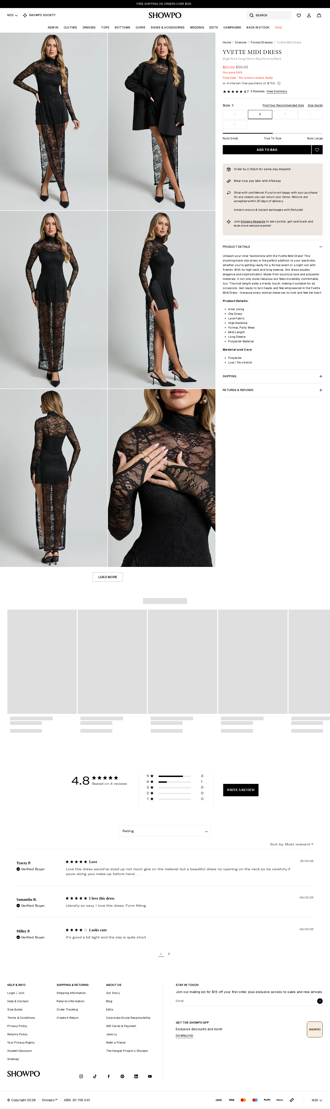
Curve (140, 27)
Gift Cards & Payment (121, 1026)
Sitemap (13, 1059)
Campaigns (232, 27)
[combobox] (165, 830)
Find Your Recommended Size (283, 105)
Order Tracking (67, 1009)
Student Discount (19, 1051)
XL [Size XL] (235, 124)
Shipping (273, 376)
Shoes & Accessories (167, 27)
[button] (175, 777)
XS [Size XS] (235, 114)
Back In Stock (258, 27)
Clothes (70, 27)
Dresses (89, 27)
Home (227, 42)
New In (53, 27)
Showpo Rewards (253, 221)
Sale (278, 27)
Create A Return (68, 1018)
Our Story (113, 993)
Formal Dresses (262, 42)
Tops (105, 27)
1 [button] (161, 953)
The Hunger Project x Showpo (127, 1051)
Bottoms (122, 27)
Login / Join (15, 993)
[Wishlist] (298, 15)
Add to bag (267, 150)
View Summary (277, 91)
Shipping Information (71, 993)
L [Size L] (310, 114)
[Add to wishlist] (317, 149)
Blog (109, 1001)
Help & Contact (18, 1001)
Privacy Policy (17, 1026)
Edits (213, 27)
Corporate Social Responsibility (128, 1018)
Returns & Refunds (273, 390)
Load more (107, 577)
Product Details (273, 247)
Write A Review (241, 790)
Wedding (197, 27)
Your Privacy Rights (21, 1042)
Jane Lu (111, 1034)
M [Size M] (285, 114)
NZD (12, 15)
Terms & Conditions (21, 1018)
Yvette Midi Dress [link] (289, 42)
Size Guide (315, 105)
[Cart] (319, 15)
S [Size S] (260, 114)
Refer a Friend (116, 1042)
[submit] (320, 1001)
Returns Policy (17, 1034)
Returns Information (70, 1001)
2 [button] (169, 953)
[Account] (309, 15)
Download (184, 1036)
